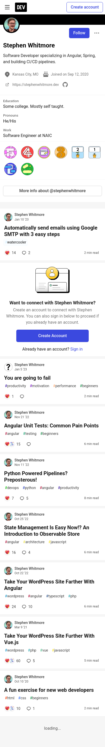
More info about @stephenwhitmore (52, 190)
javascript (57, 542)
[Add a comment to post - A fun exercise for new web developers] (13, 708)
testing (29, 433)
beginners (89, 386)
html (9, 698)
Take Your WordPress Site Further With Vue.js (49, 639)
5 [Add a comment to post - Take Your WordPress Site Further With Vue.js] (30, 661)
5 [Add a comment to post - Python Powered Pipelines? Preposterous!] (23, 498)
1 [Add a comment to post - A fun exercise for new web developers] (30, 708)
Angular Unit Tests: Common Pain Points (51, 426)
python (29, 488)
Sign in (76, 349)
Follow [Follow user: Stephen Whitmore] (79, 32)
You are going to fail (27, 378)
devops (12, 488)
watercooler (15, 242)
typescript (55, 596)
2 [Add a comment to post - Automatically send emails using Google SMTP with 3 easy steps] (25, 253)
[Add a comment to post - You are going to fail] (9, 396)
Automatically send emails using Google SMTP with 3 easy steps (50, 231)
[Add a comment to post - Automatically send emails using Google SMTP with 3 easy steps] (10, 252)
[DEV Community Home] (20, 7)
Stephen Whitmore (29, 215)
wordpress (14, 596)
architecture (33, 542)
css (22, 698)
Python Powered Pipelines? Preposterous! (36, 476)
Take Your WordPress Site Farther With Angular (49, 585)
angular (12, 433)
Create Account (52, 335)
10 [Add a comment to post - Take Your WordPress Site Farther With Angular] (26, 607)
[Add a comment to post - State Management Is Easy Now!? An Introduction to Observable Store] (10, 552)
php (72, 596)
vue (44, 650)
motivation (39, 386)
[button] (10, 152)
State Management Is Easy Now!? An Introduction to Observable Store (46, 530)
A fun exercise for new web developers (49, 690)
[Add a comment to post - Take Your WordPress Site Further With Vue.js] (13, 660)
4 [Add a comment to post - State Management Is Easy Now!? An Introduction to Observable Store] (25, 552)
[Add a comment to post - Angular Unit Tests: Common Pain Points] (13, 444)
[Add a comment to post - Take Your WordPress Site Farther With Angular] (10, 606)
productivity (15, 386)
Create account (85, 7)
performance (64, 386)
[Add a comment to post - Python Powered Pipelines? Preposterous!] (9, 498)
